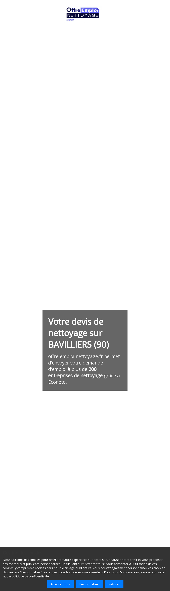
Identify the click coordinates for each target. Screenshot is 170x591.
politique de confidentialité (30, 576)
